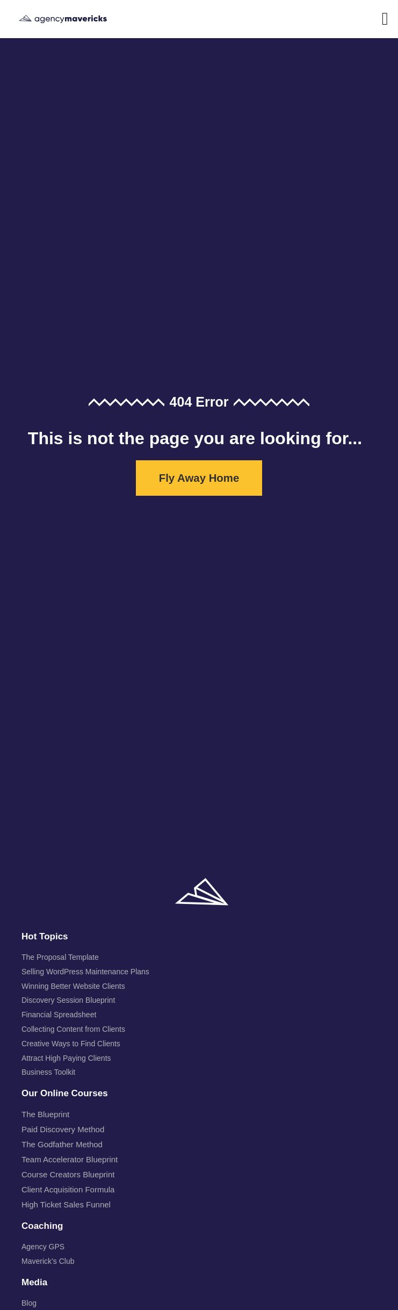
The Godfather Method (62, 1144)
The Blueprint (45, 1114)
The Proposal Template (60, 957)
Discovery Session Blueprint (68, 1000)
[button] (385, 19)
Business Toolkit (48, 1072)
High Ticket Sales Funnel (66, 1204)
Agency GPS (42, 1246)
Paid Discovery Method (62, 1129)
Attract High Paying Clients (66, 1058)
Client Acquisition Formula (67, 1189)
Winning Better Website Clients (73, 986)
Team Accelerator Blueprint (69, 1159)
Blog (29, 1303)
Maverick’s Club (48, 1261)
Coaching (42, 1226)
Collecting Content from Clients (73, 1029)
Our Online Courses (64, 1093)
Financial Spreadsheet (58, 1014)
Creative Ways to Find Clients (70, 1043)
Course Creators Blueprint (67, 1174)
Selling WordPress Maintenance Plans (85, 971)
